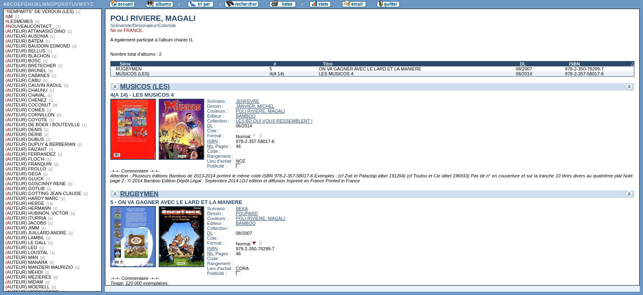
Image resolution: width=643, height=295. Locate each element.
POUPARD (247, 213)
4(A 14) (276, 73)
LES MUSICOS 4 (336, 73)
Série (125, 63)
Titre (328, 63)
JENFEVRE (247, 101)
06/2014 (524, 73)
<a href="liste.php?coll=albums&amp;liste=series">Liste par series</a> (52, 146)
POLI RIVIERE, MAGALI (260, 111)
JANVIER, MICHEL (255, 106)
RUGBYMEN (129, 68)
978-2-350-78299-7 (584, 68)
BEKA (242, 208)
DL (523, 63)
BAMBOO (245, 115)
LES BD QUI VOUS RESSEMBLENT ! (274, 120)
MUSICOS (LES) (133, 73)
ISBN (574, 63)
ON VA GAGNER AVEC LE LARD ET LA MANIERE (370, 68)
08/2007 (524, 68)
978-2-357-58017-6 (584, 73)
